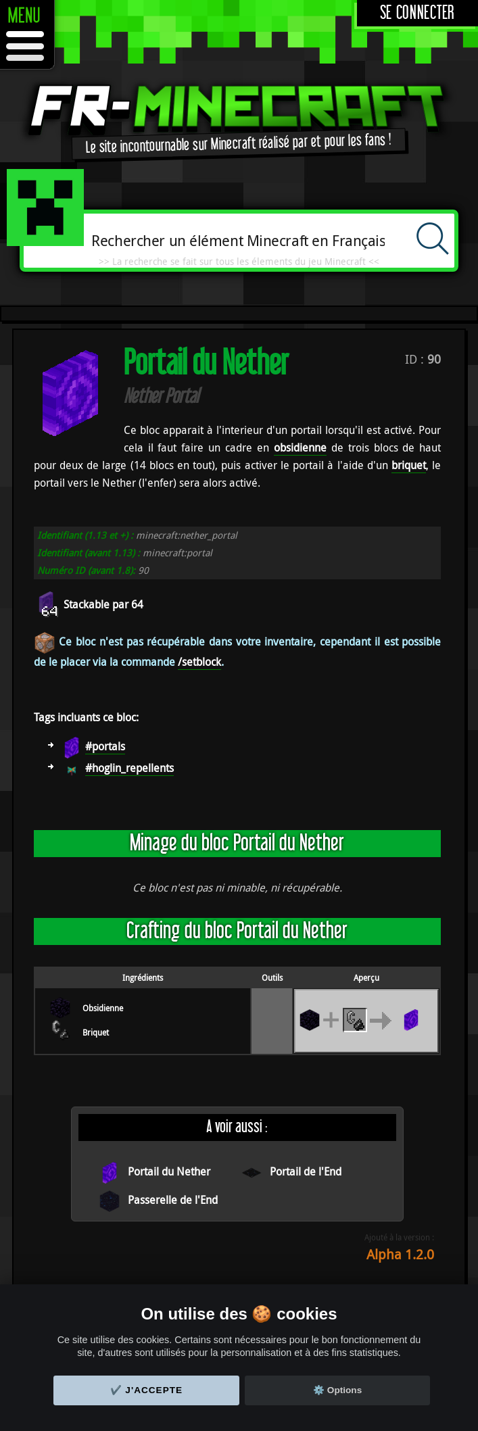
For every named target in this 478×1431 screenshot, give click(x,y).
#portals (105, 746)
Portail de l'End (305, 1171)
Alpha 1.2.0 (400, 1254)
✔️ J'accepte (146, 1390)
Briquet (95, 1032)
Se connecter (417, 13)
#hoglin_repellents (129, 767)
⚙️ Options (337, 1390)
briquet (408, 465)
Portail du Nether (169, 1171)
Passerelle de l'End (173, 1199)
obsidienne (300, 447)
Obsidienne (102, 1007)
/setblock (199, 661)
